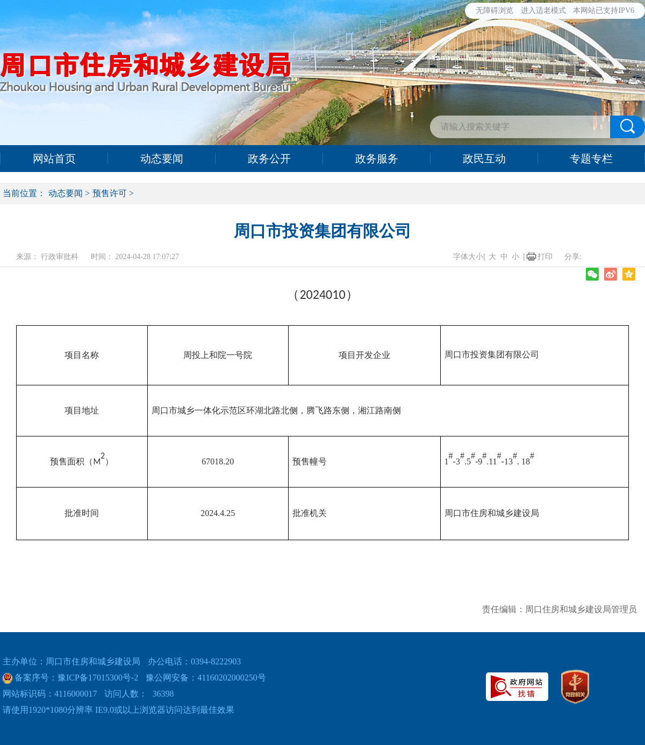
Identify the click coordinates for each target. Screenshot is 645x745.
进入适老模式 (543, 10)
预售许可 (109, 193)
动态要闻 (161, 158)
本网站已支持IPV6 (603, 10)
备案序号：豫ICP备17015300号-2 (75, 677)
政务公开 (269, 158)
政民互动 (484, 158)
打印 (545, 257)
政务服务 (376, 158)
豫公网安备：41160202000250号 (206, 677)
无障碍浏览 (494, 10)
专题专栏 (591, 158)
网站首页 (54, 158)
